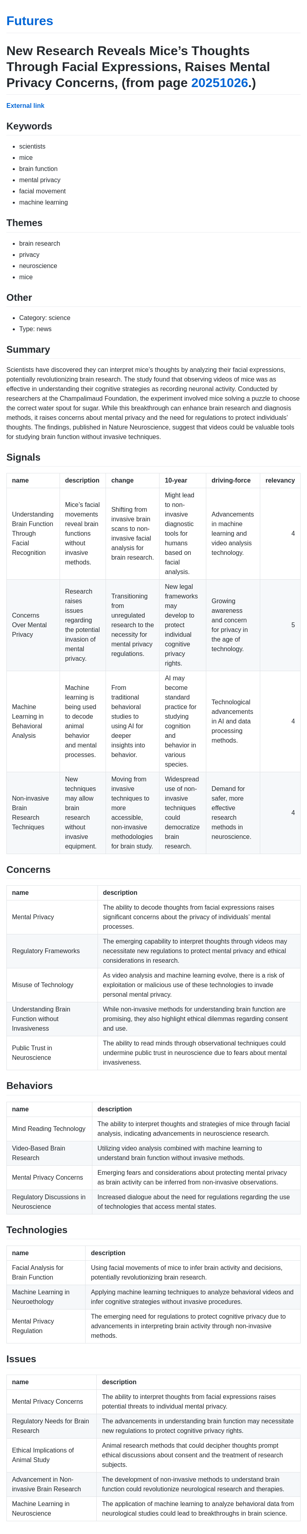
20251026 (219, 83)
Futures (29, 21)
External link (25, 105)
